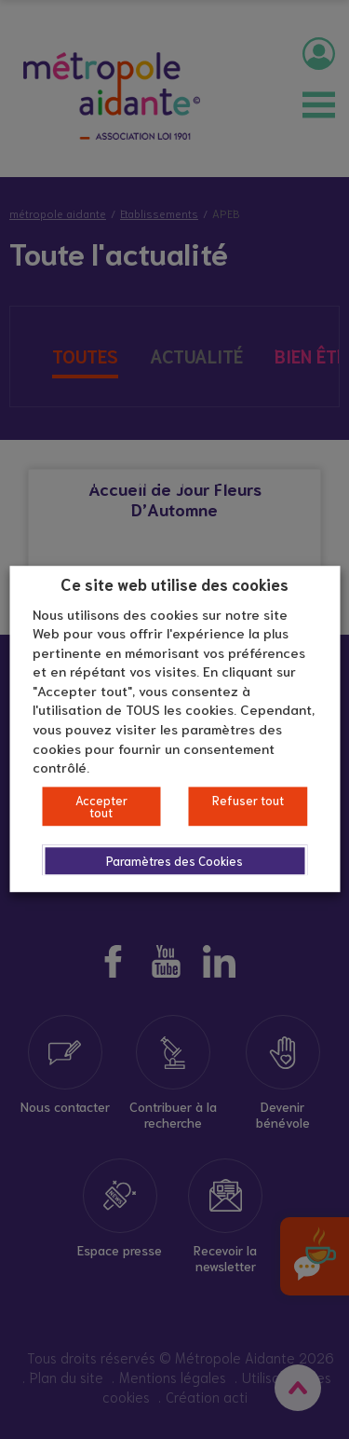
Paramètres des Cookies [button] (174, 861)
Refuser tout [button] (248, 800)
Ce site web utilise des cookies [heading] (174, 583)
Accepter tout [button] (101, 806)
